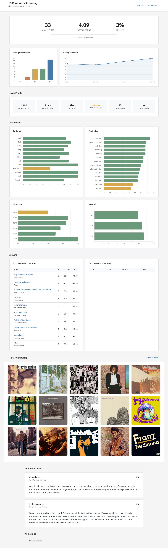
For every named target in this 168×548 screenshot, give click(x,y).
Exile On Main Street (22, 320)
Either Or (17, 297)
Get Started (153, 5)
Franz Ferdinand (20, 312)
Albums (140, 5)
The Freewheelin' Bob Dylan (25, 327)
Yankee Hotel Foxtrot (22, 282)
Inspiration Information (23, 274)
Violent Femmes (20, 305)
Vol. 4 (16, 343)
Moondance (19, 335)
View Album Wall (152, 358)
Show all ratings (35, 541)
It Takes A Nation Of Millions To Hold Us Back (32, 289)
